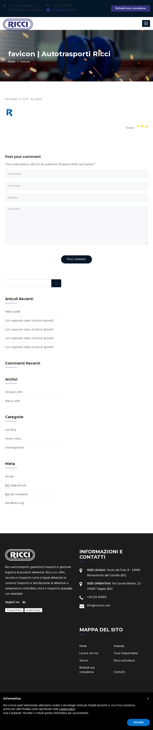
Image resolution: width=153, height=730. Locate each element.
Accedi (9, 493)
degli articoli (15, 501)
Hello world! (12, 312)
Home (11, 61)
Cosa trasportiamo (126, 669)
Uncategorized (14, 464)
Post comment (76, 259)
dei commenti (16, 510)
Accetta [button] (138, 722)
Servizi (83, 676)
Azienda (119, 662)
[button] (148, 699)
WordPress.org (14, 519)
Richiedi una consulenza (131, 8)
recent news (13, 455)
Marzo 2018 (12, 417)
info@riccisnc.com (64, 10)
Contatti (119, 688)
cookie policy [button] (67, 709)
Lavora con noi (88, 669)
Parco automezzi (124, 676)
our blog (10, 446)
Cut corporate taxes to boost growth (25, 323)
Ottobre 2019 (14, 409)
